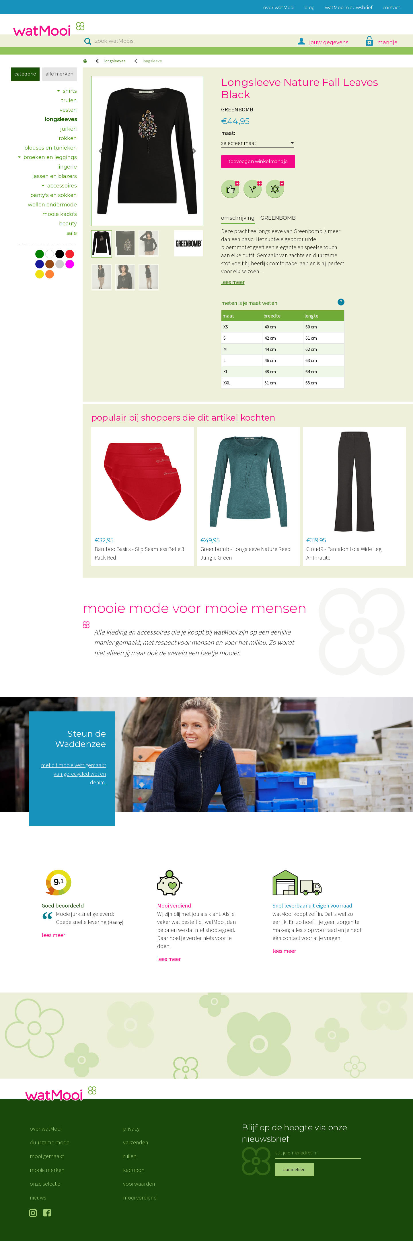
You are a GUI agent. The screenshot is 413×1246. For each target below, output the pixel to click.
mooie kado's (59, 214)
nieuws (38, 1202)
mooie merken (47, 1174)
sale (72, 233)
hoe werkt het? (341, 302)
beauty (68, 223)
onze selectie (45, 1188)
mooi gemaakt (47, 1160)
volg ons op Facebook (48, 1218)
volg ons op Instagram (34, 1218)
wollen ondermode (52, 205)
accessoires (62, 186)
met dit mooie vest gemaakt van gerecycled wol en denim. (73, 773)
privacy (131, 1133)
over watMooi (45, 1133)
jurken (68, 129)
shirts (70, 91)
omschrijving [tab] (238, 218)
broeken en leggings (50, 157)
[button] (100, 151)
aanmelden (294, 1174)
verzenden (135, 1147)
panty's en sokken (53, 195)
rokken (68, 138)
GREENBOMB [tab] (278, 218)
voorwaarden (139, 1188)
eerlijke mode (230, 189)
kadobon (134, 1174)
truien (69, 100)
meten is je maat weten (249, 302)
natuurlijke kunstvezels (275, 189)
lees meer (233, 281)
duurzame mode (49, 1147)
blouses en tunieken (50, 148)
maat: (228, 132)
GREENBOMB (237, 109)
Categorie (25, 74)
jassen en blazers (54, 176)
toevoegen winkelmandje (258, 161)
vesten (68, 110)
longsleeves (115, 60)
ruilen (130, 1160)
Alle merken (59, 74)
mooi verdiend (140, 1202)
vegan (252, 189)
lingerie (67, 167)
